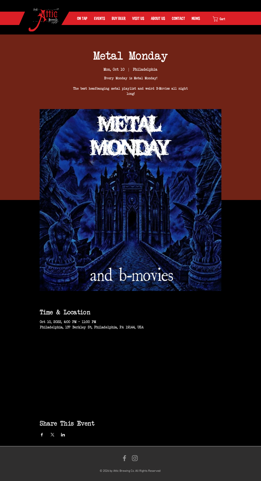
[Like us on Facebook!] (124, 458)
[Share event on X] (52, 434)
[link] (223, 19)
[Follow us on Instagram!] (135, 458)
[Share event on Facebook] (42, 434)
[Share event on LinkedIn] (63, 434)
